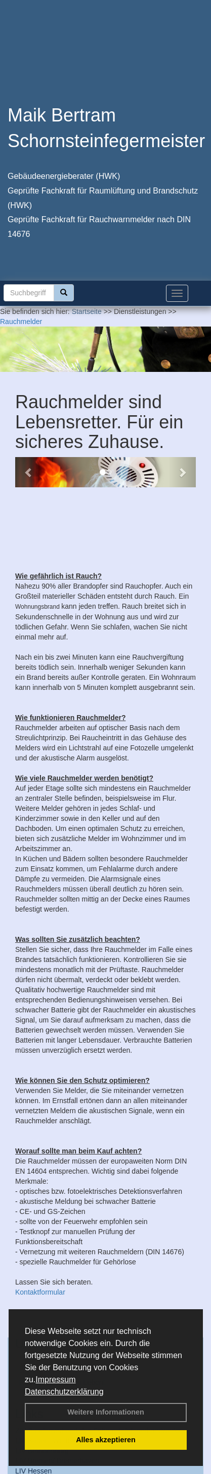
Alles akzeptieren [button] (106, 1440)
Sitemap (131, 1468)
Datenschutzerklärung (64, 1391)
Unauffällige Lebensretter (83, 1274)
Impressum (55, 1379)
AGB (103, 1468)
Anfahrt (76, 1468)
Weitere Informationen (105, 1412)
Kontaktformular (40, 1223)
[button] (29, 472)
